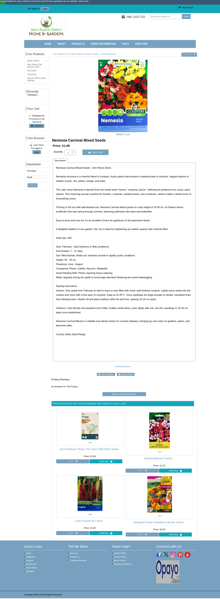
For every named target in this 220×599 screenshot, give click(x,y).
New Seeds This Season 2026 (34, 65)
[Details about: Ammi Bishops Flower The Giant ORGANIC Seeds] (72, 461)
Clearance (32, 74)
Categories (31, 557)
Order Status (31, 568)
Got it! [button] (2, 3)
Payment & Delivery (122, 564)
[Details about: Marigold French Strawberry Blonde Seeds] (142, 534)
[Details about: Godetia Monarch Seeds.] (142, 471)
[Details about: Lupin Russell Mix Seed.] (72, 533)
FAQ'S (125, 44)
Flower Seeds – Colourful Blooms (101, 54)
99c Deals (31, 70)
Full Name (31, 171)
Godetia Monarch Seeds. (158, 458)
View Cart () (185, 7)
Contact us (74, 557)
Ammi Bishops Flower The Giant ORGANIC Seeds (89, 449)
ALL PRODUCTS (61, 54)
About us (74, 553)
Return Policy (120, 560)
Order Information (103, 44)
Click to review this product (124, 394)
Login (44, 9)
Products (78, 44)
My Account (31, 564)
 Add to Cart (96, 152)
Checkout (37, 126)
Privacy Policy (120, 557)
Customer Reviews (78, 560)
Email (29, 177)
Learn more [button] (83, 1)
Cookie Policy (120, 553)
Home (47, 44)
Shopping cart (38, 115)
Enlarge (125, 134)
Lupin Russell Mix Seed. (89, 520)
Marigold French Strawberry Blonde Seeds (159, 522)
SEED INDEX (77, 54)
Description (60, 160)
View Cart (141, 44)
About (61, 44)
